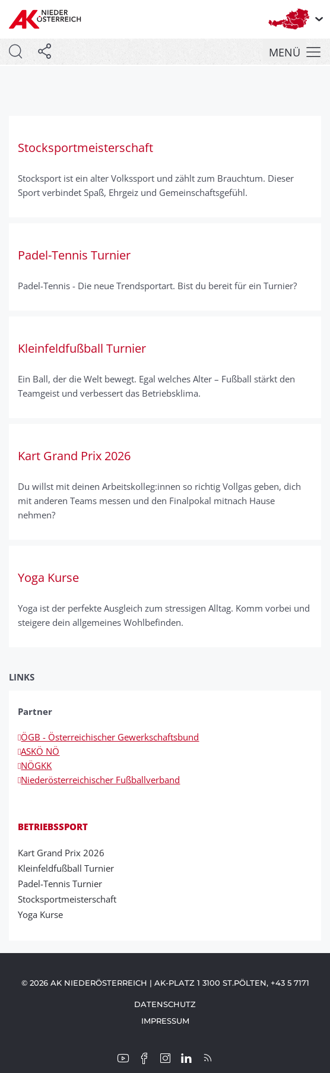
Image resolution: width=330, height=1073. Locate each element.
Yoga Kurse (44, 914)
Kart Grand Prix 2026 (65, 852)
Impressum (165, 1020)
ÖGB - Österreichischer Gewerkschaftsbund (108, 737)
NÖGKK (35, 765)
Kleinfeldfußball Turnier (70, 868)
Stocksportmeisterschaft (71, 899)
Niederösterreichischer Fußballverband (99, 780)
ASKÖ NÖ (38, 751)
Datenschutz (165, 1004)
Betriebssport (53, 827)
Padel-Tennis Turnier (64, 883)
